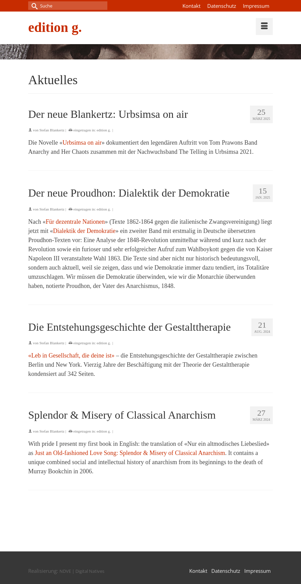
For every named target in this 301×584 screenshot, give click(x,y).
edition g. (55, 27)
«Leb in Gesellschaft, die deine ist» (71, 355)
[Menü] (264, 26)
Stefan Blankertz (52, 130)
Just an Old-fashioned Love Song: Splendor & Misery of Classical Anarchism (130, 453)
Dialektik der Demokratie (84, 230)
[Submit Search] (33, 5)
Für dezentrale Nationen (75, 221)
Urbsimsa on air (82, 142)
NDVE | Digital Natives (81, 571)
